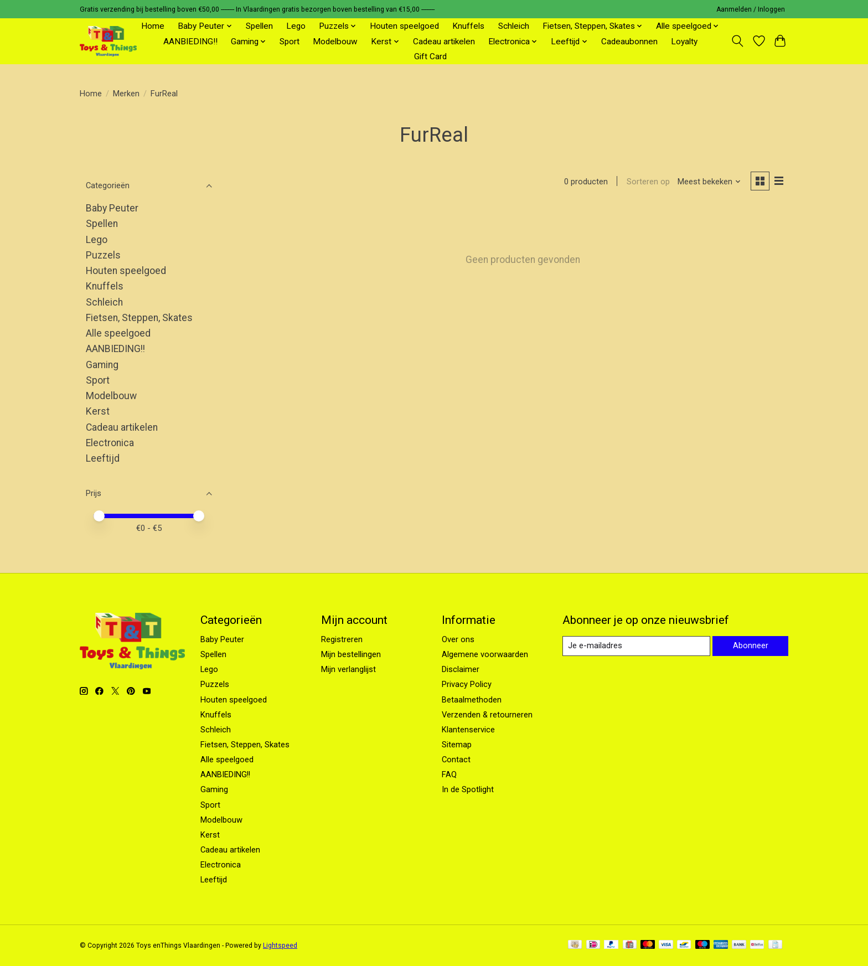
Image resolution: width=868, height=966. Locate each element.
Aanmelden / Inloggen (750, 9)
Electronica (110, 442)
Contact (456, 759)
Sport (289, 42)
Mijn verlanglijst (348, 669)
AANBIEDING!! (190, 42)
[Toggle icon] (738, 41)
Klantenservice (468, 730)
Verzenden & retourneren (487, 715)
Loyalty (684, 42)
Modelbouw (335, 42)
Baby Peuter (112, 208)
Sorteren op (647, 182)
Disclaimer (460, 669)
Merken (126, 94)
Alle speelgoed (118, 333)
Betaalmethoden (472, 700)
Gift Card (430, 56)
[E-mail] (636, 646)
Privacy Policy (467, 684)
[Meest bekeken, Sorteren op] (709, 182)
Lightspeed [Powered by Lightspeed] (280, 945)
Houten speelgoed (404, 26)
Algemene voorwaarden (485, 654)
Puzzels (103, 255)
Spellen (259, 26)
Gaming (102, 364)
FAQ (449, 774)
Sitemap (457, 745)
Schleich (513, 26)
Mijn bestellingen (351, 654)
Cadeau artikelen (444, 42)
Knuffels (468, 26)
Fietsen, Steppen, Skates (139, 317)
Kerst (98, 411)
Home (152, 26)
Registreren (342, 639)
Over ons (458, 639)
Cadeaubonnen (629, 42)
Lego (296, 26)
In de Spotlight (468, 789)
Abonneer (750, 645)
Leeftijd (103, 458)
